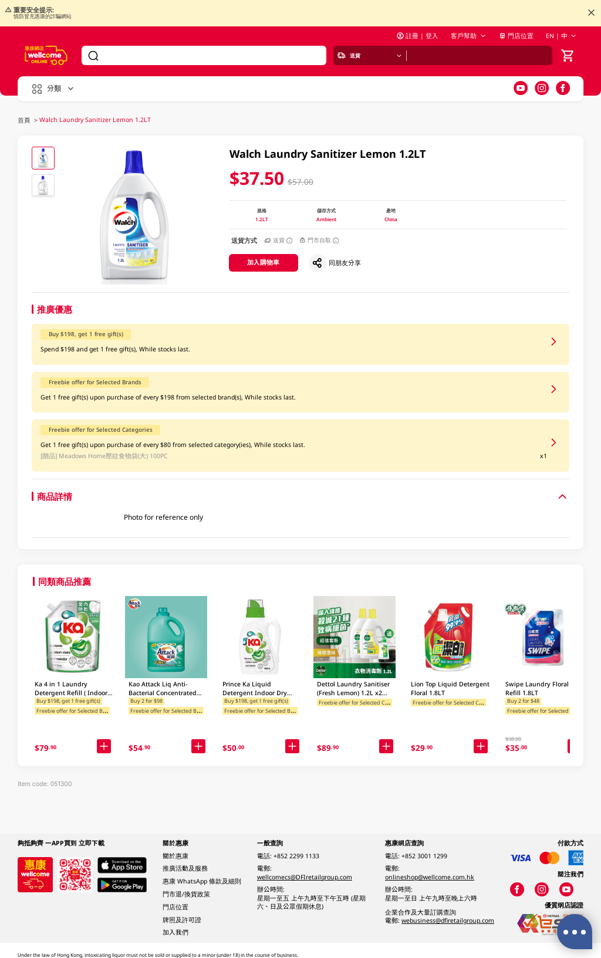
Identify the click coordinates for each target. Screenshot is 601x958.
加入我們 (175, 932)
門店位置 (516, 36)
